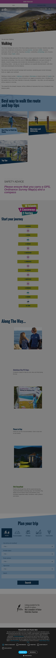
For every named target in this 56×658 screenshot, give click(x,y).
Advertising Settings (15, 640)
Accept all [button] (23, 652)
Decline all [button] (33, 652)
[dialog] (28, 643)
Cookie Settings (42, 640)
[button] (28, 655)
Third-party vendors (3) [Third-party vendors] (19, 636)
